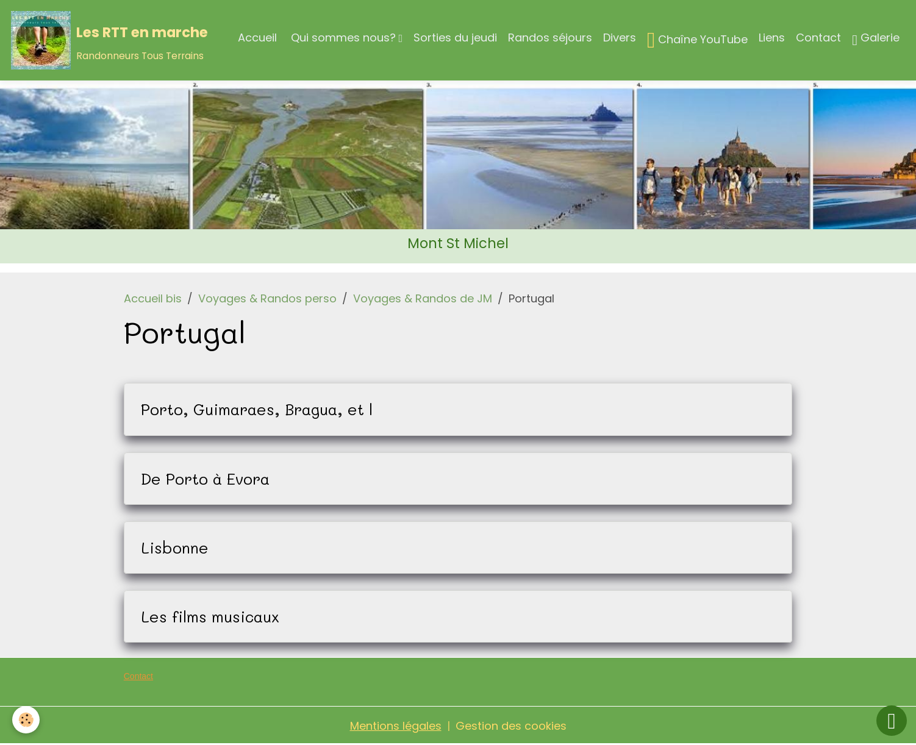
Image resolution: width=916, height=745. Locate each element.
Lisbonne (175, 547)
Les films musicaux (210, 616)
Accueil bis (153, 298)
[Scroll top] (891, 720)
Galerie (876, 39)
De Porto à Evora (205, 478)
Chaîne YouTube (697, 40)
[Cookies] (26, 719)
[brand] (109, 40)
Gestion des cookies (511, 725)
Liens (772, 37)
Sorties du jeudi (455, 37)
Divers (619, 37)
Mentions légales (396, 725)
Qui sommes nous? (343, 37)
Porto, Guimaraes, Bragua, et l (257, 409)
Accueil (257, 37)
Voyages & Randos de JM (422, 298)
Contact (818, 37)
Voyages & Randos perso (267, 298)
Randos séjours (550, 37)
